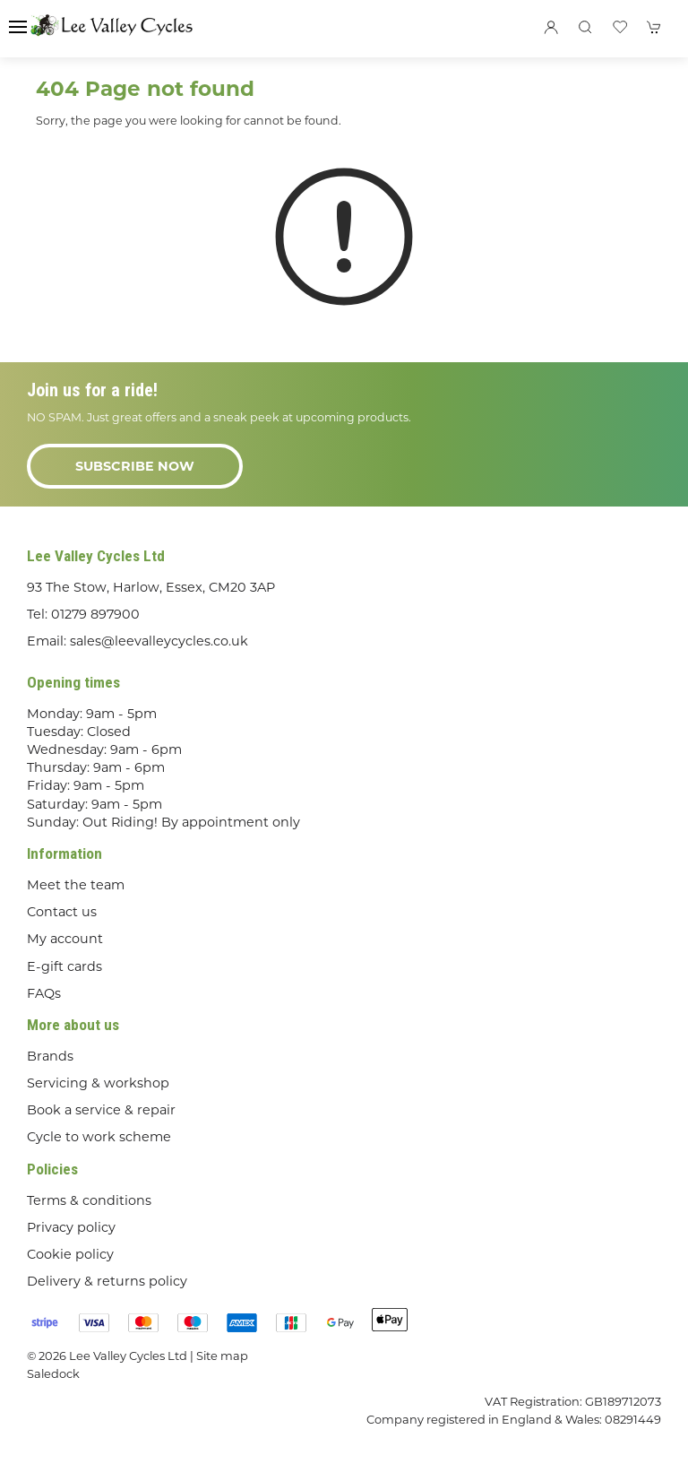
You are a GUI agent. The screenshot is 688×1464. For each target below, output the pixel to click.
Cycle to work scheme (99, 1137)
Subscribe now (134, 466)
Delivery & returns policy (107, 1281)
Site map (222, 1355)
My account (65, 939)
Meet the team (76, 885)
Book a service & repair (101, 1110)
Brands (50, 1056)
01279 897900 (95, 614)
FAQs (44, 993)
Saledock (53, 1373)
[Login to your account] (551, 26)
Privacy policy (71, 1227)
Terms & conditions (89, 1200)
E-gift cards (64, 966)
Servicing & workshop (98, 1083)
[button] (18, 26)
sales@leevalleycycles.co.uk (159, 641)
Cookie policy (70, 1254)
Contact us (62, 912)
